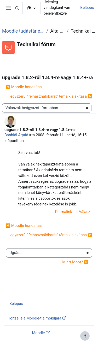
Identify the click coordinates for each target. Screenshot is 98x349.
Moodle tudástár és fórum (23, 31)
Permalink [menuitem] (63, 211)
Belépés (87, 7)
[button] (17, 8)
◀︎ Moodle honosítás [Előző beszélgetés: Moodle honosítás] (23, 87)
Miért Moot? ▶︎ (75, 262)
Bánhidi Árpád (16, 135)
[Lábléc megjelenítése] (85, 336)
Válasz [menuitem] (84, 211)
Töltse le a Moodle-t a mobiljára (34, 318)
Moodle (38, 332)
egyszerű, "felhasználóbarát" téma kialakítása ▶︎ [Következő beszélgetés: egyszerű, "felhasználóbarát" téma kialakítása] (51, 96)
